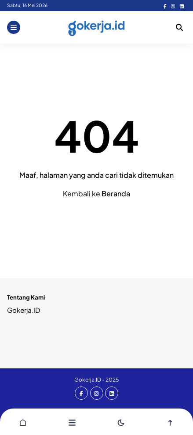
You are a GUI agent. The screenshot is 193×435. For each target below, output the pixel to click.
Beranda (116, 193)
